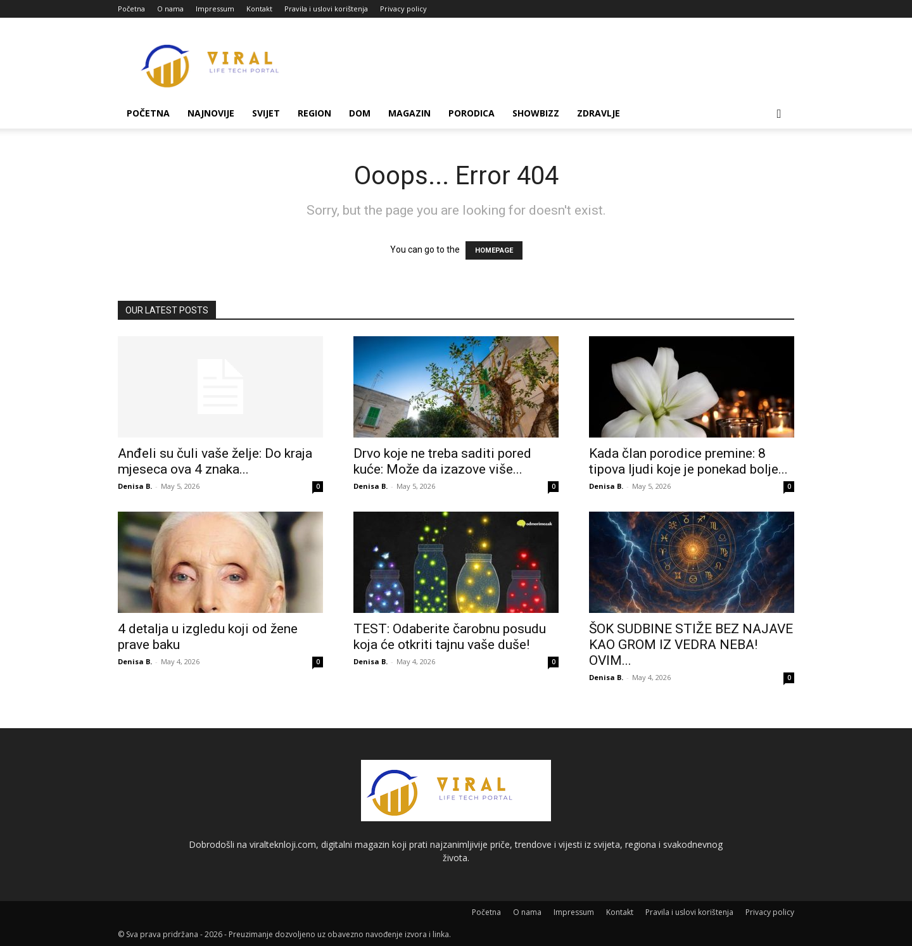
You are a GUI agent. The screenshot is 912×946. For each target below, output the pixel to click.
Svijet (266, 113)
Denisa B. (135, 486)
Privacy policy (403, 8)
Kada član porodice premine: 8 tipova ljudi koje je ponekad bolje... (688, 461)
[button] (779, 114)
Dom (359, 113)
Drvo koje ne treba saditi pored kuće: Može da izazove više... (442, 461)
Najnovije (210, 113)
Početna (131, 8)
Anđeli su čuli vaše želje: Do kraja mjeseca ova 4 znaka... (215, 461)
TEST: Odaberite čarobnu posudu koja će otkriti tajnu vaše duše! (449, 636)
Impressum (215, 8)
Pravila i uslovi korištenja (326, 8)
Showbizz (535, 113)
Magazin (409, 113)
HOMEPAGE (494, 250)
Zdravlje (598, 113)
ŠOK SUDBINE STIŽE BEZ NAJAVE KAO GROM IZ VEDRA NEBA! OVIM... (691, 644)
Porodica (471, 113)
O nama (170, 8)
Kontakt (259, 8)
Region (314, 113)
